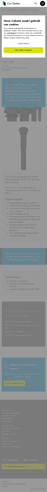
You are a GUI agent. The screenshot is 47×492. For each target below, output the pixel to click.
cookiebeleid (11, 33)
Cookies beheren (23, 43)
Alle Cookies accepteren (23, 50)
